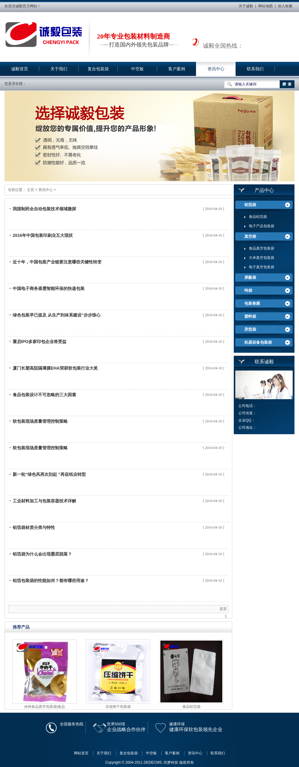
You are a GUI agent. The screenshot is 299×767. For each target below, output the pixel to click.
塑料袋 (250, 316)
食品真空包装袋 (261, 248)
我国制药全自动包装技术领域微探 (44, 208)
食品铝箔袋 (191, 707)
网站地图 (265, 6)
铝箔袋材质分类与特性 (34, 527)
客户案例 (176, 69)
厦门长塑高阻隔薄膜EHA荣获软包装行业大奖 (55, 368)
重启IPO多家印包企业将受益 (39, 341)
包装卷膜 (252, 303)
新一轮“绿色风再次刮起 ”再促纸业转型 (49, 474)
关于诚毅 (246, 6)
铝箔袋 (250, 204)
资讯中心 (215, 69)
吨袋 (248, 290)
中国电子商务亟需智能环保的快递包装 (49, 288)
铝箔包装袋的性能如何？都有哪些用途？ (51, 580)
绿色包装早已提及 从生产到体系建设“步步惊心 (57, 315)
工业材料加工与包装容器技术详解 (44, 500)
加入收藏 (285, 6)
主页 (30, 190)
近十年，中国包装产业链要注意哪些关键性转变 (57, 261)
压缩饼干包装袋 (118, 707)
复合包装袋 (98, 69)
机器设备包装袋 (258, 342)
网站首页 (81, 753)
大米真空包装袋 (261, 258)
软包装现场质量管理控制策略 (40, 421)
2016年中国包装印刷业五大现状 (43, 235)
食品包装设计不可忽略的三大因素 (44, 394)
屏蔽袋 (250, 277)
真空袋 (250, 236)
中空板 (137, 69)
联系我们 (255, 69)
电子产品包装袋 (261, 226)
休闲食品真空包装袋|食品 (44, 707)
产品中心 (264, 190)
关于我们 (58, 69)
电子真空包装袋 (261, 267)
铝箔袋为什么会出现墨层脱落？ (42, 554)
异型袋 (250, 329)
